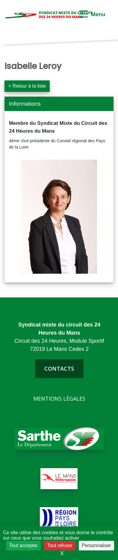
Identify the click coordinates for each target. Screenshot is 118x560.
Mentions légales (59, 398)
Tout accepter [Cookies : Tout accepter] (23, 545)
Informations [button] (25, 104)
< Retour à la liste (27, 86)
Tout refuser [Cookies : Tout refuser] (59, 545)
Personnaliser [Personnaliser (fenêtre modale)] (96, 545)
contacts (59, 368)
